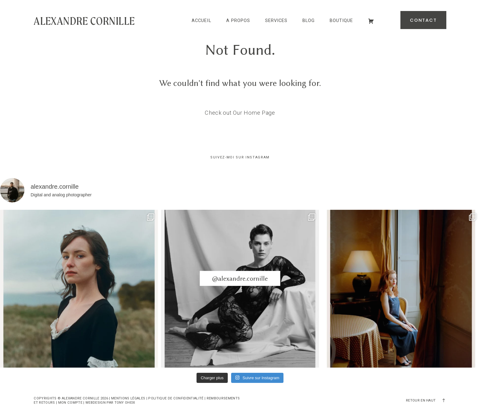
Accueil (201, 20)
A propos (238, 20)
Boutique (341, 20)
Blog (308, 20)
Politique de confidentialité (175, 398)
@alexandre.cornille (240, 278)
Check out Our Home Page (240, 112)
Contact (423, 20)
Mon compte (70, 403)
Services (276, 20)
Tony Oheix (124, 403)
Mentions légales (128, 398)
